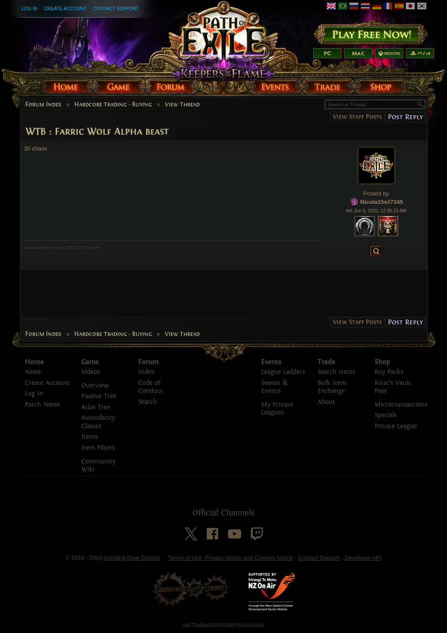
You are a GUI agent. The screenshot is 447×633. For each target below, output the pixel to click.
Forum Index (43, 104)
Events (271, 362)
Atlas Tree (95, 407)
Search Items (336, 372)
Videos (90, 372)
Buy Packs (389, 372)
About (326, 402)
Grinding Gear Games (132, 557)
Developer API (363, 557)
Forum (148, 362)
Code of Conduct (150, 387)
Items (89, 437)
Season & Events (274, 387)
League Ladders (283, 372)
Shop (382, 362)
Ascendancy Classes (98, 422)
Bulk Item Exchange (332, 387)
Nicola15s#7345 (381, 202)
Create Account (65, 8)
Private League (396, 426)
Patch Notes (42, 404)
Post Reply (405, 117)
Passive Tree (98, 396)
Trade (326, 362)
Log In (30, 8)
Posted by (376, 193)
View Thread (182, 104)
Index (146, 372)
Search (147, 402)
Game (90, 362)
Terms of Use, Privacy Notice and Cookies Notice (230, 557)
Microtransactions (401, 404)
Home (34, 362)
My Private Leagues (277, 409)
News (33, 372)
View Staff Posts (357, 117)
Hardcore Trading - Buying (113, 104)
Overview (95, 385)
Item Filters (98, 448)
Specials (386, 415)
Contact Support (116, 8)
